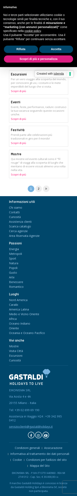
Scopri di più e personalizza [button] (38, 59)
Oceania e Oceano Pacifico (27, 333)
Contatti (14, 212)
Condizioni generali (27, 448)
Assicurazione (53, 448)
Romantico (16, 287)
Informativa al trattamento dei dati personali (39, 454)
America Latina (19, 309)
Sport (12, 258)
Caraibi (13, 305)
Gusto (13, 272)
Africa (13, 319)
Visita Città (16, 351)
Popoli (13, 268)
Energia (14, 249)
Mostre (16, 154)
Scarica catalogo (20, 226)
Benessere (16, 282)
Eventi (15, 102)
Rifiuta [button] (20, 49)
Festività (17, 130)
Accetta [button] (56, 49)
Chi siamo (15, 207)
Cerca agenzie (18, 231)
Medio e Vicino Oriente (24, 314)
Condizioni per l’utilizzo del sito (46, 460)
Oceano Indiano (19, 323)
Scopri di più (18, 91)
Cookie (17, 460)
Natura (13, 263)
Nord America (18, 300)
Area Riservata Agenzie (24, 236)
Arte (12, 277)
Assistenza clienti (20, 222)
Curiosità (15, 217)
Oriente (14, 328)
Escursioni (19, 74)
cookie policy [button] (33, 31)
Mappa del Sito (40, 466)
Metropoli (15, 254)
